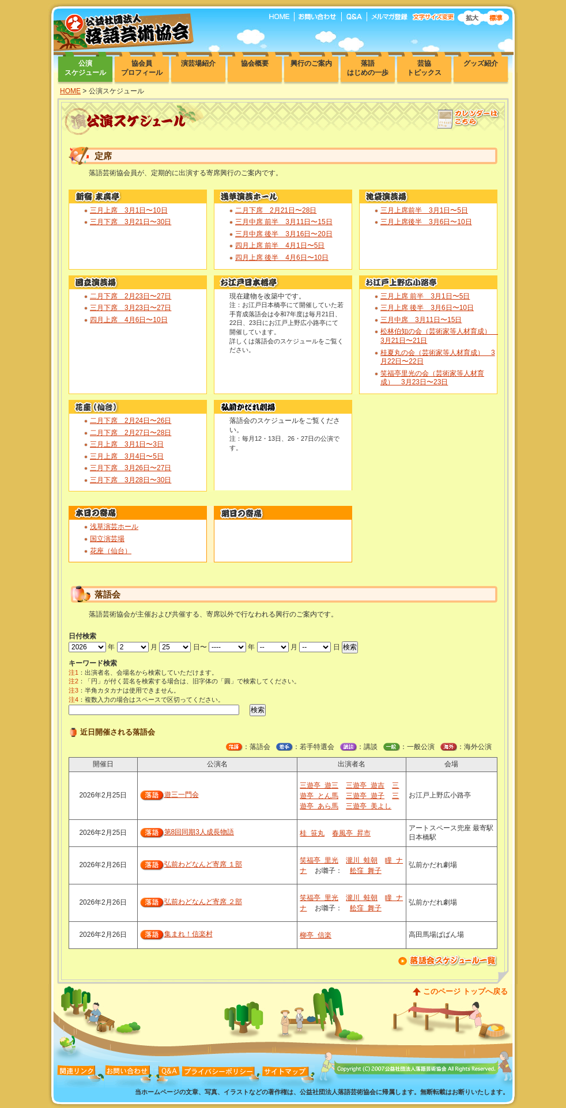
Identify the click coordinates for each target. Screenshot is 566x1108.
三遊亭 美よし (368, 806)
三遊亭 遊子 (365, 796)
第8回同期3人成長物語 (199, 832)
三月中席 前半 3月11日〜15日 (284, 222)
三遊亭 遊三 (319, 785)
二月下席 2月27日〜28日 (130, 433)
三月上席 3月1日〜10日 (129, 210)
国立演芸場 (107, 539)
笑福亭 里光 (319, 860)
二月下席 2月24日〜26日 (130, 421)
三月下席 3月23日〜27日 (130, 308)
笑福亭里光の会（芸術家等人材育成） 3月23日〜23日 (432, 378)
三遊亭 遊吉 (365, 785)
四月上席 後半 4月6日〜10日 (282, 258)
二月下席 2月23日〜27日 (130, 296)
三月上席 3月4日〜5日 (127, 456)
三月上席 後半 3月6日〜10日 (427, 308)
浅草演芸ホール (114, 527)
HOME (70, 91)
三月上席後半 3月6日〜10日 (426, 222)
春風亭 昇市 (351, 833)
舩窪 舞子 (366, 871)
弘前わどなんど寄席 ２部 (203, 902)
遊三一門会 (181, 795)
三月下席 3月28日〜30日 (130, 480)
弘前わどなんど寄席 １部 (203, 864)
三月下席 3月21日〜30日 (130, 222)
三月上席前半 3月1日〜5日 (424, 210)
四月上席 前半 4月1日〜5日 (279, 245)
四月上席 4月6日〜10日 (129, 320)
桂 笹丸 (312, 833)
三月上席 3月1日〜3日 (127, 444)
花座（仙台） (110, 551)
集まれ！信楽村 (188, 934)
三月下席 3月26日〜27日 (130, 468)
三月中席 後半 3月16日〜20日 (284, 234)
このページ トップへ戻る (465, 991)
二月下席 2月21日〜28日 (275, 210)
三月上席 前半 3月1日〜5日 (425, 296)
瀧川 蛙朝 (362, 860)
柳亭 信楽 (315, 935)
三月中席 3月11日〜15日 (421, 320)
